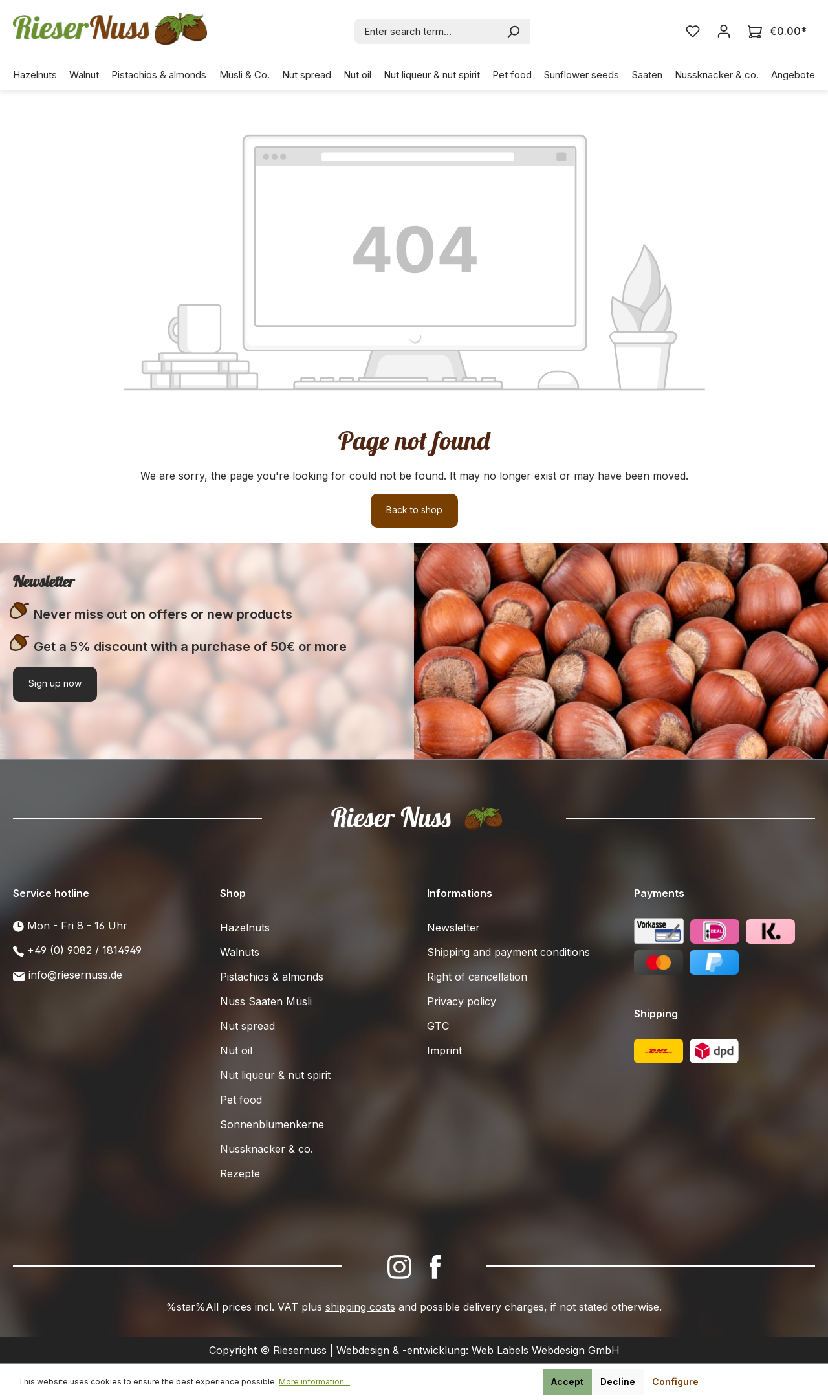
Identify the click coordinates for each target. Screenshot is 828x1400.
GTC (438, 1025)
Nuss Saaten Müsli (266, 1001)
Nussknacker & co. (266, 1148)
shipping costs (360, 1306)
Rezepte (240, 1173)
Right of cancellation (477, 976)
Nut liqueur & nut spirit (275, 1075)
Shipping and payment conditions (508, 952)
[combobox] (426, 31)
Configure (675, 1381)
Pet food (241, 1099)
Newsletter (453, 927)
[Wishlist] (692, 31)
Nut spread (247, 1025)
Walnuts (239, 952)
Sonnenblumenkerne (272, 1124)
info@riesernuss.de (75, 974)
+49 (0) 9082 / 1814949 (84, 950)
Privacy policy (461, 1001)
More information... (314, 1381)
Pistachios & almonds (271, 976)
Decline (617, 1381)
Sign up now (55, 683)
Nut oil (236, 1050)
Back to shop (414, 509)
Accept (567, 1381)
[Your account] (723, 31)
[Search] (514, 31)
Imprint (444, 1050)
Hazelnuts (245, 927)
